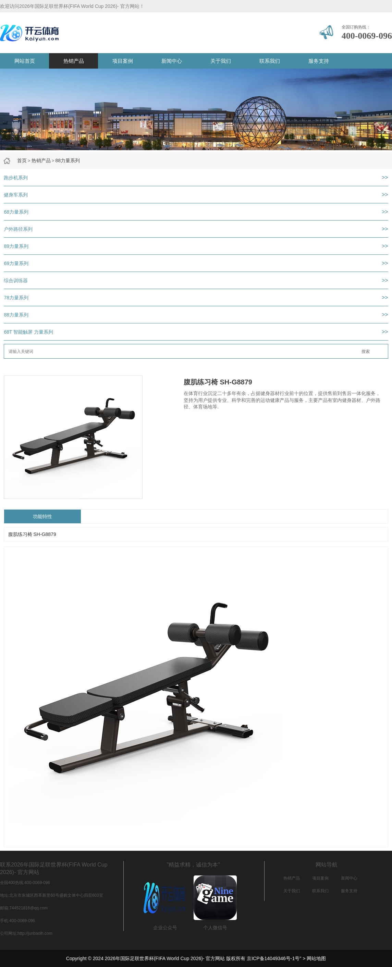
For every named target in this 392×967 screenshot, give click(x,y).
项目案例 (122, 61)
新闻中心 (171, 61)
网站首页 (24, 61)
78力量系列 (16, 297)
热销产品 (73, 61)
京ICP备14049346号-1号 (273, 958)
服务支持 (318, 61)
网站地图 (316, 958)
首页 (22, 160)
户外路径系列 (18, 229)
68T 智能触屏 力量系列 (28, 332)
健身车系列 (16, 195)
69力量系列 (16, 263)
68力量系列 (16, 212)
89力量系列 (16, 246)
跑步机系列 (16, 177)
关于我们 (220, 61)
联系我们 (269, 61)
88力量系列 (67, 160)
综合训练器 (16, 280)
